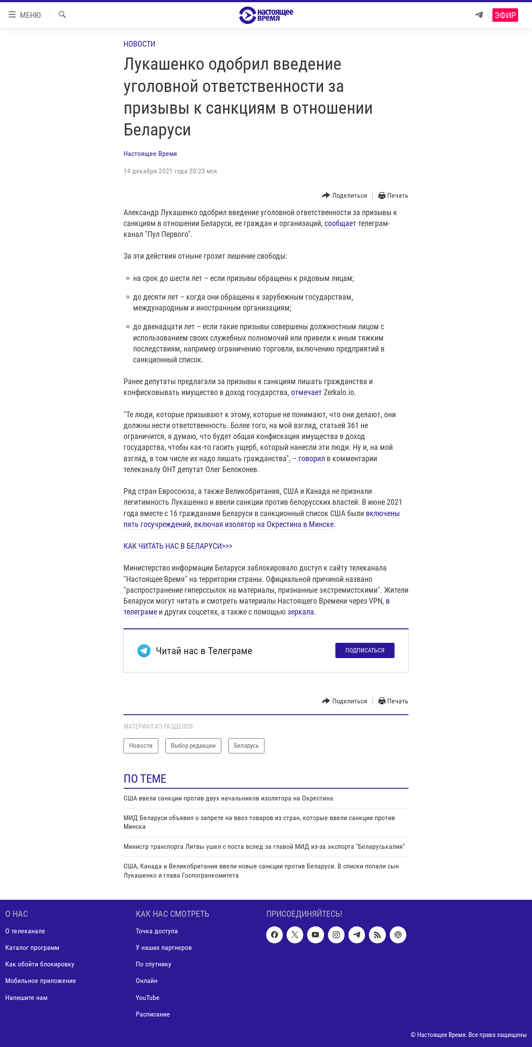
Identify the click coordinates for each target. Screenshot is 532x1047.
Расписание (153, 1014)
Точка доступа (157, 931)
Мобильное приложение (40, 980)
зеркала (301, 611)
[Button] (344, 196)
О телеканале (25, 931)
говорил (311, 458)
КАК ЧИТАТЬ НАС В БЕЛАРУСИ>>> (178, 546)
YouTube (148, 997)
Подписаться (365, 650)
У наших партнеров (164, 947)
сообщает (340, 223)
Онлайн (146, 980)
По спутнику (153, 964)
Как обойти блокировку (39, 964)
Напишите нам (26, 997)
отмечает (306, 392)
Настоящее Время (150, 153)
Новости (139, 43)
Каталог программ (32, 947)
